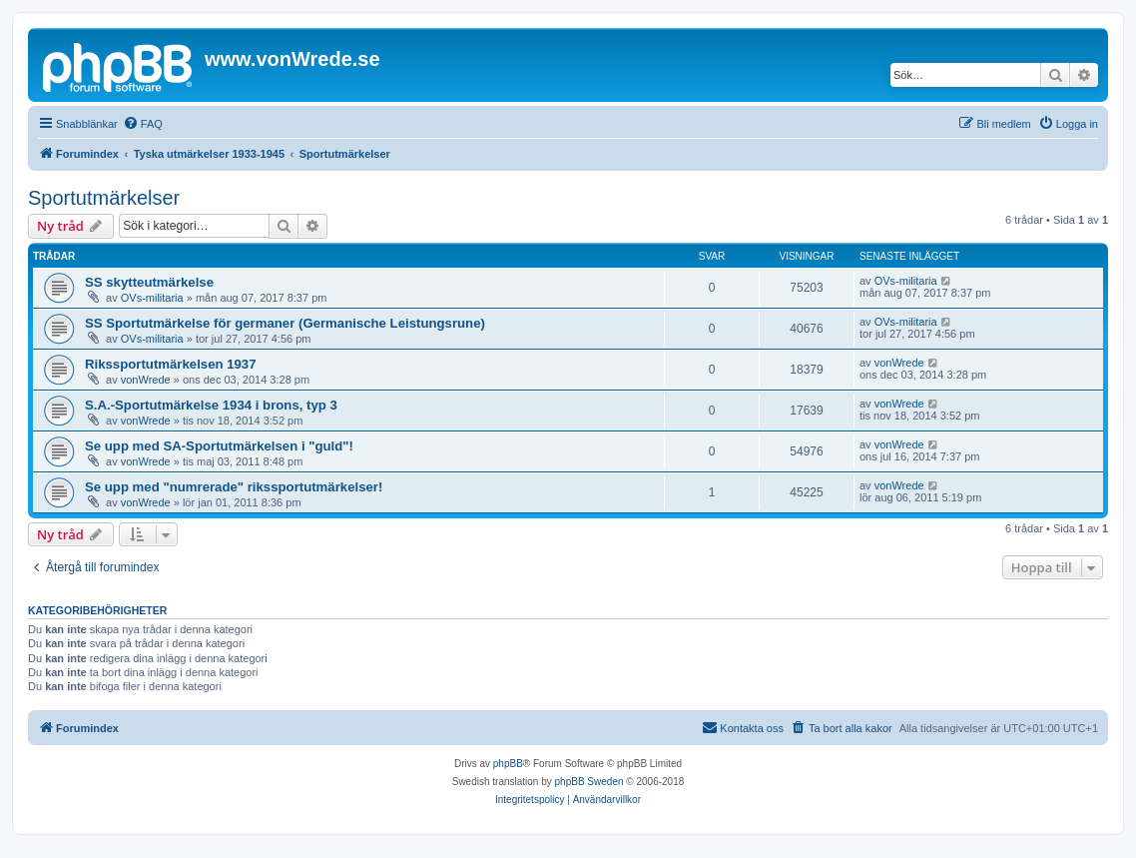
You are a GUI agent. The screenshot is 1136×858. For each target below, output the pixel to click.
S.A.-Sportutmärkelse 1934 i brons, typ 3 (211, 405)
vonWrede (146, 380)
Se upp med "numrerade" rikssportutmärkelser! (233, 486)
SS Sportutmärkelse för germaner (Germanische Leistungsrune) (285, 323)
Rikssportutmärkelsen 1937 (171, 364)
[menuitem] (143, 124)
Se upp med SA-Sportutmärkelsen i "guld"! (219, 445)
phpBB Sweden (589, 781)
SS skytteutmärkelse (149, 282)
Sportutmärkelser (104, 198)
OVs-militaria (152, 298)
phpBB (508, 763)
